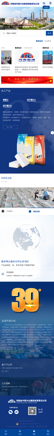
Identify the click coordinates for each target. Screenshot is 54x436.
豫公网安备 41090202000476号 (27, 424)
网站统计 (32, 426)
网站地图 (38, 426)
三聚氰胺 (6, 100)
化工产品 (5, 90)
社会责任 (48, 41)
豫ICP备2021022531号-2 (27, 421)
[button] (2, 27)
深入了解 (10, 118)
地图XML (44, 426)
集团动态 (39, 41)
